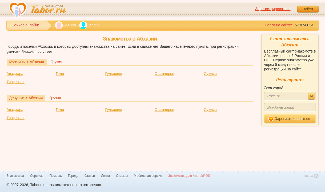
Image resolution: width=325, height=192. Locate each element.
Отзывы (122, 176)
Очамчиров (164, 73)
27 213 (89, 25)
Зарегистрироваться (272, 9)
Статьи (90, 176)
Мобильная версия (148, 176)
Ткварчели (16, 82)
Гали (60, 73)
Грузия (56, 62)
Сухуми (210, 73)
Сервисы (36, 176)
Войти (308, 9)
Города (73, 176)
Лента (105, 176)
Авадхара (15, 73)
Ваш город (273, 88)
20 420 (65, 25)
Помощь (56, 176)
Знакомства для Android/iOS (189, 176)
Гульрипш (113, 73)
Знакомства (15, 176)
